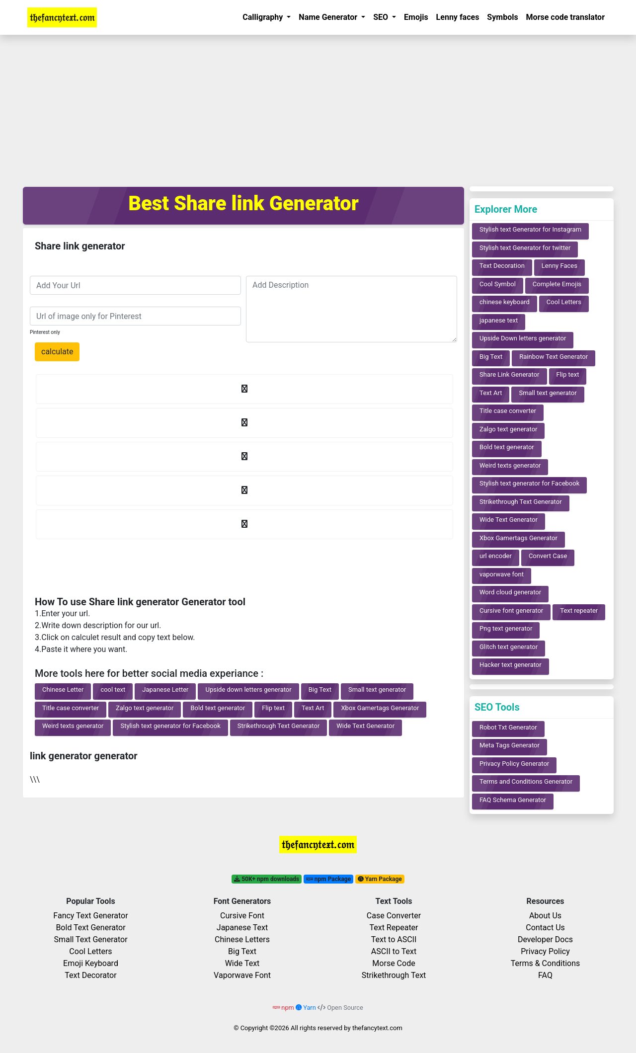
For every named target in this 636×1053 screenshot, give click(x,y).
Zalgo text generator (144, 708)
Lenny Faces (559, 265)
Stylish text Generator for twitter (524, 247)
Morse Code (393, 963)
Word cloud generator (510, 592)
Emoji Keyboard (90, 963)
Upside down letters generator (248, 689)
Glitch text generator (508, 646)
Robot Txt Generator (508, 727)
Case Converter (394, 915)
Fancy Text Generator (90, 915)
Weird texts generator (72, 725)
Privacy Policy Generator (514, 763)
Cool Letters (564, 302)
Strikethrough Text (394, 975)
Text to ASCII (394, 939)
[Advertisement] (318, 109)
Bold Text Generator (90, 927)
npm (284, 1007)
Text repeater (579, 610)
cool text (112, 689)
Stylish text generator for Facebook (170, 725)
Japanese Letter (165, 689)
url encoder (495, 556)
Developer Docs (545, 939)
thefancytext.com (377, 1028)
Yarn (307, 1007)
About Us (545, 915)
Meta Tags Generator (509, 745)
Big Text (320, 689)
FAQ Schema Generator (512, 800)
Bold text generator (217, 708)
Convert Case (548, 556)
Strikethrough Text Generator (279, 725)
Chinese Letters (242, 939)
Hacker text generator (510, 664)
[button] (266, 17)
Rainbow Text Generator (553, 356)
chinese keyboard (504, 302)
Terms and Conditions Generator (525, 781)
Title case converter (70, 708)
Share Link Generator (509, 374)
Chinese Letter (62, 689)
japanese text (498, 320)
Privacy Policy (545, 951)
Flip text (273, 708)
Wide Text (242, 963)
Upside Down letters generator (522, 338)
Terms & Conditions (545, 963)
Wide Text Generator (365, 725)
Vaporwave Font (242, 975)
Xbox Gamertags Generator (380, 708)
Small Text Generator (90, 939)
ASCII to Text (393, 951)
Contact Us (545, 927)
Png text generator (505, 628)
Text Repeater (393, 927)
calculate (57, 351)
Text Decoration (502, 265)
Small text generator (377, 689)
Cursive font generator (511, 610)
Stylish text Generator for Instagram (530, 229)
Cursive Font (242, 915)
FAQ (545, 975)
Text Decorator (90, 975)
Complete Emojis (557, 284)
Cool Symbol (497, 284)
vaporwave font (501, 574)
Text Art (313, 708)
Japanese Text (242, 927)
